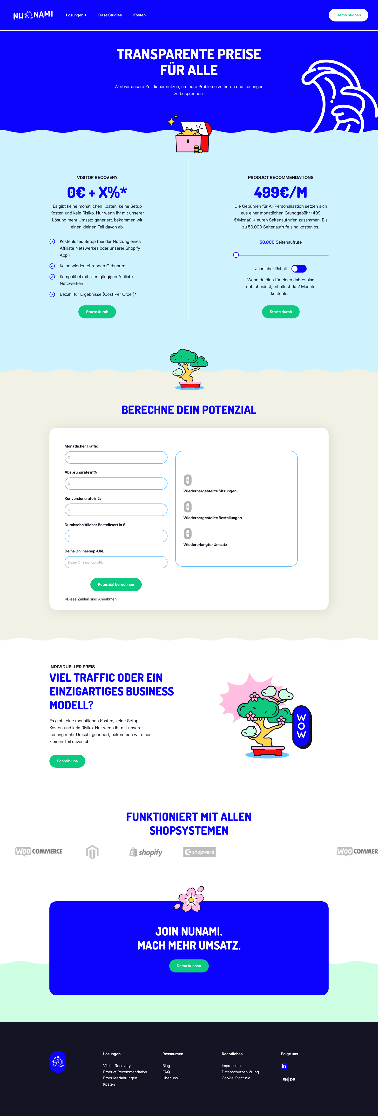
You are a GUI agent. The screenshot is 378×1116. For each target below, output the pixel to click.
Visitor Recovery (117, 1065)
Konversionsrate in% (83, 498)
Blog (166, 1065)
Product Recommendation (125, 1072)
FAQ (166, 1072)
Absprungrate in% (81, 472)
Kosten (139, 15)
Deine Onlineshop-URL (84, 551)
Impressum (231, 1065)
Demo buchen (349, 15)
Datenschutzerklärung (240, 1072)
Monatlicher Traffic (81, 446)
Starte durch (97, 312)
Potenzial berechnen (116, 584)
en (285, 1079)
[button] (76, 15)
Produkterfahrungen (120, 1078)
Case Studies (110, 15)
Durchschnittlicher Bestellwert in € (95, 525)
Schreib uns (67, 761)
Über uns (170, 1078)
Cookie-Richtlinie (236, 1078)
